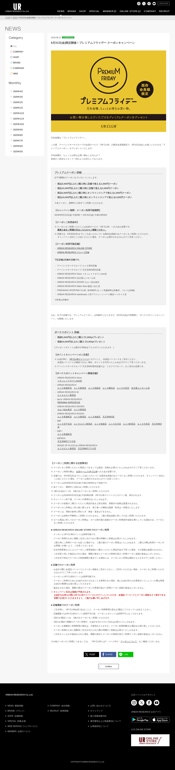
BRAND (16, 63)
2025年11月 (18, 119)
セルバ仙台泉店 (64, 409)
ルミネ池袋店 (94, 388)
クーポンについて (128, 641)
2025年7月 (18, 140)
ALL (15, 46)
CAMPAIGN (18, 68)
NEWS (15, 18)
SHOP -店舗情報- (15, 716)
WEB (15, 73)
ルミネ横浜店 (109, 388)
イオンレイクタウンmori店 (69, 381)
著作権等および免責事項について (105, 721)
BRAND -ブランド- (16, 711)
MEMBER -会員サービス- (19, 731)
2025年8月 (18, 135)
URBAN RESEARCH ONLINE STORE (74, 248)
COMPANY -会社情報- (60, 706)
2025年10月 (18, 124)
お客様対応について (99, 726)
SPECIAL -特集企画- (17, 721)
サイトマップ (96, 711)
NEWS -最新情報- (16, 706)
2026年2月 (18, 102)
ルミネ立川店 (115, 424)
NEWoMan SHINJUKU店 (68, 402)
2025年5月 (18, 151)
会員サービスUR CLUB (86, 471)
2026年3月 (18, 97)
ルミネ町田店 (129, 424)
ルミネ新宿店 (80, 388)
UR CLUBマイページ (79, 359)
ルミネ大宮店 (123, 388)
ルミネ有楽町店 (64, 388)
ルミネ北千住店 (64, 424)
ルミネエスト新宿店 (66, 395)
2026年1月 (18, 108)
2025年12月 (18, 113)
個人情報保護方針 (98, 716)
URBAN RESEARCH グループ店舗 (73, 252)
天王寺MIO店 (109, 417)
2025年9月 (18, 130)
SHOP (16, 57)
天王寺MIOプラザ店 (66, 441)
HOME (8, 18)
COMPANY (18, 52)
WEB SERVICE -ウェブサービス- (23, 726)
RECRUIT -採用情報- (59, 711)
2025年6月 (18, 146)
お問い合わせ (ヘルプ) (100, 706)
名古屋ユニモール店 (140, 388)
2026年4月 (18, 91)
